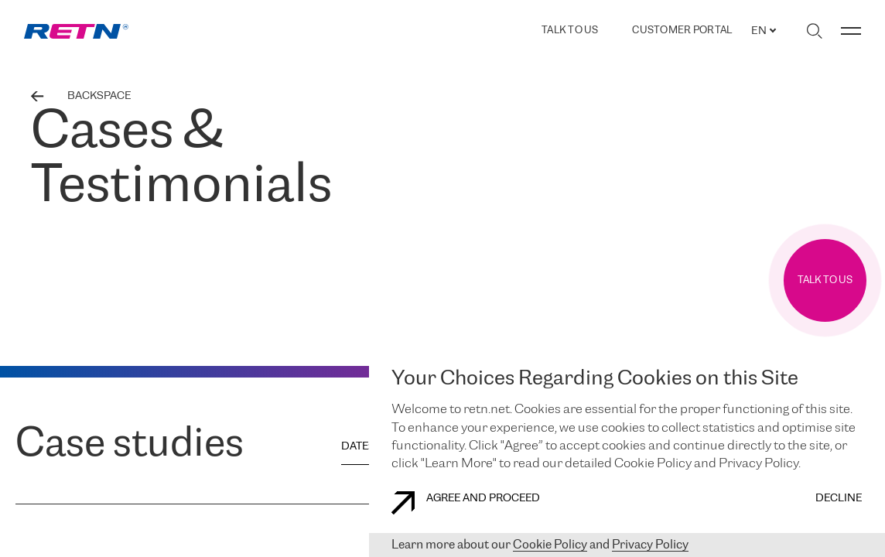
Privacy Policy (650, 545)
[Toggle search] (814, 31)
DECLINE (838, 499)
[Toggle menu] (851, 31)
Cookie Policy (550, 545)
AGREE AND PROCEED (465, 502)
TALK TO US (570, 30)
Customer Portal (682, 31)
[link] (76, 31)
